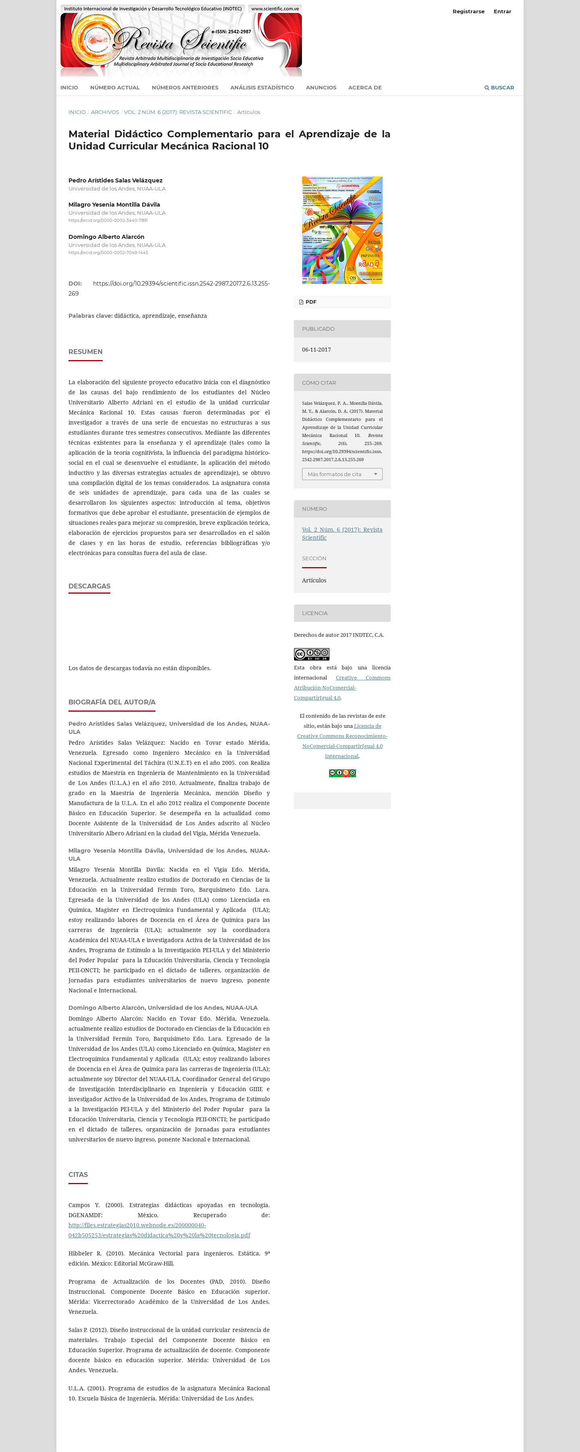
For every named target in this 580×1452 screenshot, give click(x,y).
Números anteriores (185, 87)
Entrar (503, 11)
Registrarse (469, 11)
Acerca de (365, 87)
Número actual (115, 87)
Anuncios (321, 87)
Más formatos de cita (335, 474)
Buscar (499, 87)
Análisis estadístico (262, 87)
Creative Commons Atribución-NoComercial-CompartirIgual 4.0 (342, 687)
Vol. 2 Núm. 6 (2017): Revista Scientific (178, 112)
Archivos (105, 112)
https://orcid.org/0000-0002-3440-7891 (108, 220)
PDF (310, 302)
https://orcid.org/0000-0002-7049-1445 (108, 253)
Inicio (69, 87)
